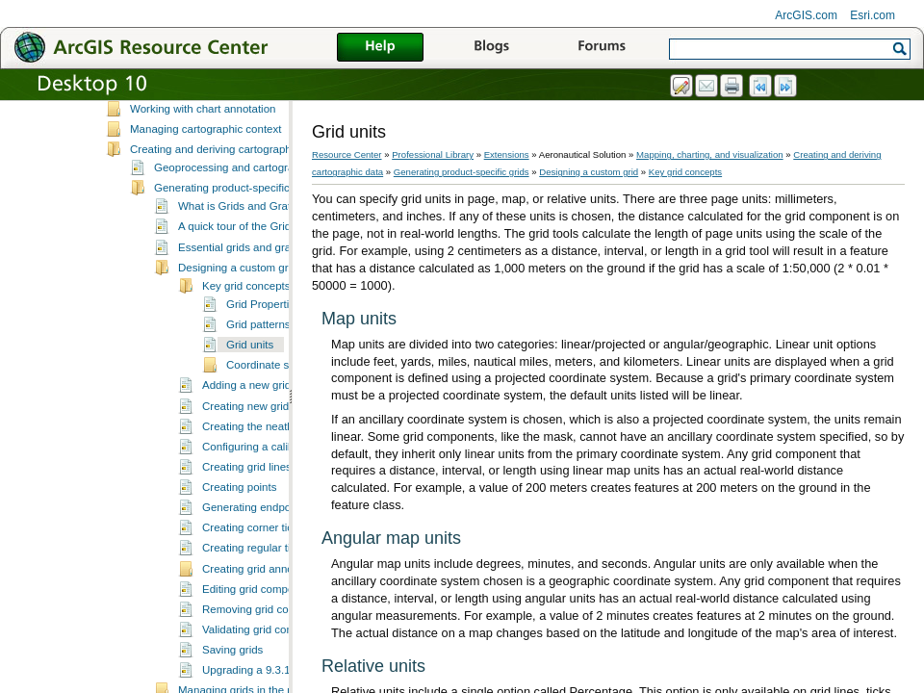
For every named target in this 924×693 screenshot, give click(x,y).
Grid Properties (263, 330)
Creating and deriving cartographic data (227, 175)
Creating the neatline (253, 452)
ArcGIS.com (806, 15)
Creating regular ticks (254, 573)
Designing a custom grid (237, 293)
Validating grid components (268, 655)
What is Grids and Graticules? (251, 232)
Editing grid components (261, 615)
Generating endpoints (255, 533)
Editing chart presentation (193, 114)
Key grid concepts (246, 312)
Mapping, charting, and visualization (709, 154)
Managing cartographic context (205, 155)
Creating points (239, 513)
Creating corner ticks (253, 553)
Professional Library (433, 154)
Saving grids (232, 675)
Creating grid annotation (261, 595)
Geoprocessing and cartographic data (246, 193)
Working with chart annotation (203, 135)
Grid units (249, 370)
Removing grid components (269, 635)
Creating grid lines (247, 493)
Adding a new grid (246, 411)
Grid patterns (258, 350)
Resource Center (347, 154)
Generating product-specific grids (235, 213)
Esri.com (872, 15)
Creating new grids (248, 432)
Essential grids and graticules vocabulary (278, 273)
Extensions (506, 154)
